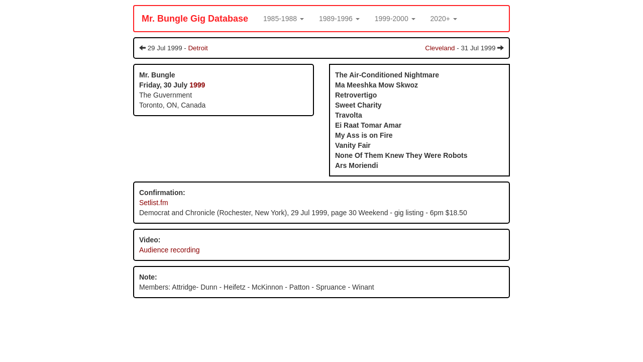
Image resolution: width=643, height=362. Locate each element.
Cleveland (440, 48)
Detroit (197, 48)
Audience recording (169, 250)
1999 (197, 85)
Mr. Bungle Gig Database (195, 19)
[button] (283, 18)
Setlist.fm (153, 203)
